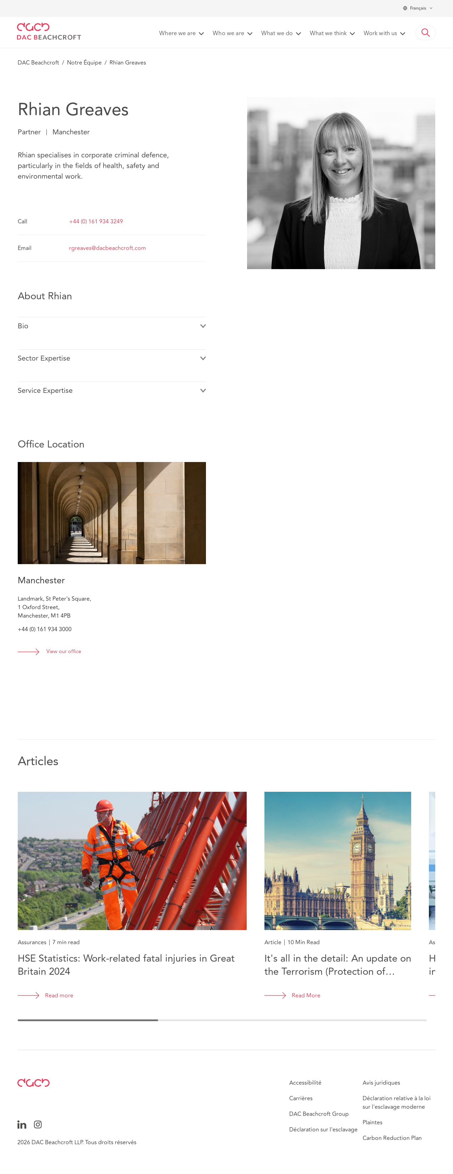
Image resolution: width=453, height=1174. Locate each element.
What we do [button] (277, 34)
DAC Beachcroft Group (319, 1114)
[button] (425, 32)
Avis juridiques (381, 1083)
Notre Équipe (84, 63)
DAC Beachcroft (38, 63)
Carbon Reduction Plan (392, 1138)
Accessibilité (305, 1083)
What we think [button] (328, 34)
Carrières (301, 1098)
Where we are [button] (177, 34)
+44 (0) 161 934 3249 (96, 221)
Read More (306, 995)
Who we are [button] (228, 34)
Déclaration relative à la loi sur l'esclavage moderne (397, 1102)
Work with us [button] (380, 34)
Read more (59, 995)
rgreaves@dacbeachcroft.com (107, 248)
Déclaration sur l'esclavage (323, 1129)
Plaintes (372, 1122)
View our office (63, 652)
